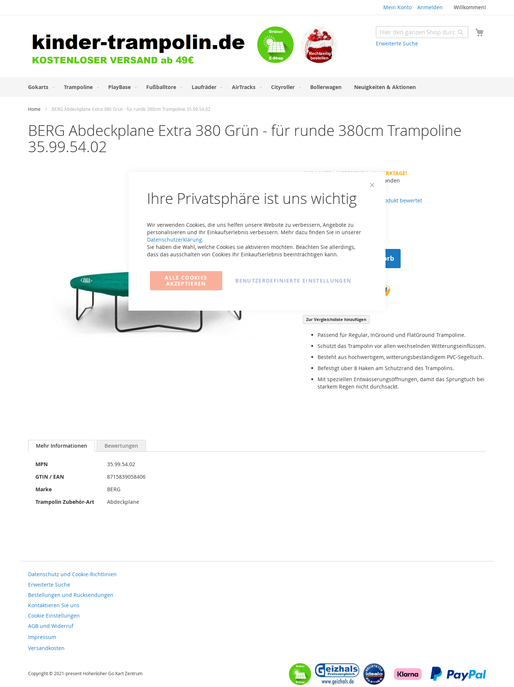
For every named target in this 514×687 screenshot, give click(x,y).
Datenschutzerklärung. (175, 239)
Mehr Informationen (61, 445)
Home (34, 109)
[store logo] (142, 47)
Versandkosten (46, 648)
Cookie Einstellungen (54, 615)
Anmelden (430, 7)
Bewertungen (121, 445)
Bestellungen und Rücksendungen (70, 594)
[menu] (257, 87)
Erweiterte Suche (397, 43)
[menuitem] (40, 87)
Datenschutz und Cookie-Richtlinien (72, 574)
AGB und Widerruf (50, 625)
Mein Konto (397, 7)
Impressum (42, 636)
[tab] (61, 446)
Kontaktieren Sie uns (53, 605)
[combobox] (422, 32)
